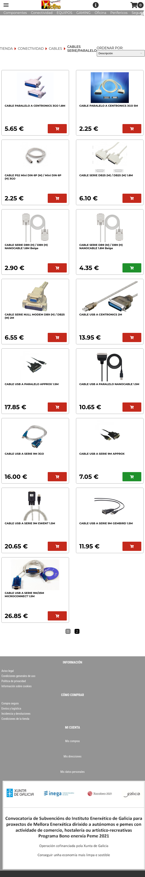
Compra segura (10, 703)
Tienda (6, 49)
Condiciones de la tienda (15, 718)
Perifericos (119, 13)
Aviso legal (7, 670)
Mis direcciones (72, 756)
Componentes (15, 13)
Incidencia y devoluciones (16, 713)
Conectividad (42, 13)
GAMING (83, 13)
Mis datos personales (72, 771)
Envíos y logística (11, 708)
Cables (55, 49)
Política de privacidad (13, 681)
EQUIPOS (64, 13)
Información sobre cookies (16, 686)
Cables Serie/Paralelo (82, 48)
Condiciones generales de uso (18, 676)
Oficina (100, 13)
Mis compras (72, 741)
